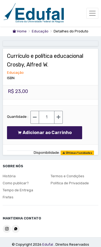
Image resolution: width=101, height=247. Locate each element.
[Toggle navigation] (92, 13)
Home (20, 31)
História (9, 176)
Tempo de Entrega (18, 190)
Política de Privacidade (70, 183)
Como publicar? (16, 183)
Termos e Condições (67, 176)
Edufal (48, 244)
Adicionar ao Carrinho (44, 132)
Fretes (8, 197)
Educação (40, 31)
